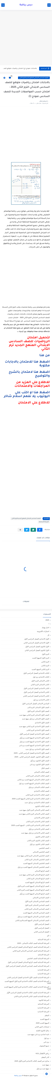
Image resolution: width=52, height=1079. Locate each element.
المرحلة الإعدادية (43, 970)
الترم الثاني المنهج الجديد (40, 669)
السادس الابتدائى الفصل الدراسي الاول (35, 703)
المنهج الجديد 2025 (42, 1023)
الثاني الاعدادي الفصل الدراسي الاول (36, 692)
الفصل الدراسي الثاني (41, 932)
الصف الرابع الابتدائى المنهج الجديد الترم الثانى (33, 890)
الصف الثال (45, 768)
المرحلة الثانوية (44, 1000)
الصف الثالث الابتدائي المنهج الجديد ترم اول (34, 783)
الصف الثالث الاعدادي (41, 791)
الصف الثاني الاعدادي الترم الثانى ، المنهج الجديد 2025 (30, 825)
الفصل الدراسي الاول (41, 928)
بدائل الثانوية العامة (42, 1031)
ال (48, 635)
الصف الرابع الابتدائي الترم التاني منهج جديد (34, 875)
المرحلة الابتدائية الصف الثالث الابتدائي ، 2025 (33, 943)
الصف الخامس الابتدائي (41, 852)
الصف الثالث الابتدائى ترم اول (38, 787)
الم (48, 936)
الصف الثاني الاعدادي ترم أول (39, 829)
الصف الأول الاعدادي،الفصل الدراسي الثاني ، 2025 (31, 753)
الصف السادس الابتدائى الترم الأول (37, 901)
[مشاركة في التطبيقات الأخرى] (20, 530)
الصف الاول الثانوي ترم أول (39, 761)
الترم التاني (45, 662)
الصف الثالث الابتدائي (41, 772)
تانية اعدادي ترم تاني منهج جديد (38, 1034)
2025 (47, 620)
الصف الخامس (44, 848)
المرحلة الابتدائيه (43, 955)
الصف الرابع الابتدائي (42, 871)
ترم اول (46, 1038)
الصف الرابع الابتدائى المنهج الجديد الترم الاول (33, 886)
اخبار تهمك (45, 627)
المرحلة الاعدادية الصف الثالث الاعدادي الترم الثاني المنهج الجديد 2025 (27, 988)
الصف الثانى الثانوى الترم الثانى (38, 840)
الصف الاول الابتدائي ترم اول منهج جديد (35, 719)
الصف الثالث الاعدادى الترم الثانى (37, 795)
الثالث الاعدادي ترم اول (41, 677)
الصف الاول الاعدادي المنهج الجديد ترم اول (34, 742)
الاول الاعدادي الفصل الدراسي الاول (36, 639)
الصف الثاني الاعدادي (41, 818)
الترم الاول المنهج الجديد (40, 658)
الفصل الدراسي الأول (41, 924)
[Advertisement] (26, 38)
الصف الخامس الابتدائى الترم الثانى (37, 859)
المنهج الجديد (44, 1019)
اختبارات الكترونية (43, 631)
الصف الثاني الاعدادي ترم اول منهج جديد (35, 833)
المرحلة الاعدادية (43, 974)
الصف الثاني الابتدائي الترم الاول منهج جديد (34, 810)
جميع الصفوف (44, 1046)
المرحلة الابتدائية (44, 522)
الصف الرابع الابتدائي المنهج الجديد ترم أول (34, 894)
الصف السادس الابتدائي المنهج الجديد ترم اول (33, 916)
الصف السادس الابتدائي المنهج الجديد (36, 913)
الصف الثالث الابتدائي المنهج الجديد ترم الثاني (33, 780)
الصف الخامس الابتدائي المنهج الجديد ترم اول (33, 867)
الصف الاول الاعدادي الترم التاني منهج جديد (34, 726)
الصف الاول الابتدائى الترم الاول (38, 711)
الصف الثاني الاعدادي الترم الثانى (37, 821)
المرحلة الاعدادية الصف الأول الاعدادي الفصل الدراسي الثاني (28, 977)
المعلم (47, 1015)
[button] (39, 530)
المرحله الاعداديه (43, 1011)
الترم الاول (45, 654)
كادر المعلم (45, 1057)
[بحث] (3, 5)
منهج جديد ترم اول (42, 1069)
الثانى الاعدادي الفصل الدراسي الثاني (36, 696)
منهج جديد (45, 1065)
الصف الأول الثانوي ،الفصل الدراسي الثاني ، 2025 (31, 757)
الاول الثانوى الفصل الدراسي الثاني (37, 650)
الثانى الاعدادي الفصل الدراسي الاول (36, 688)
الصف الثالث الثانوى (42, 806)
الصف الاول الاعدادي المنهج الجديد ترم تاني (34, 745)
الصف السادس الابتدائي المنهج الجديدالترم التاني (33, 77)
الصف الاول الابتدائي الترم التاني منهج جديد (34, 715)
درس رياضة (26, 5)
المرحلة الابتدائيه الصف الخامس (38, 958)
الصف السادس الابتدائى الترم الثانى (36, 909)
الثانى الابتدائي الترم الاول (40, 681)
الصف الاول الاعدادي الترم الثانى (37, 730)
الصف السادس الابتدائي (41, 897)
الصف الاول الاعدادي (42, 722)
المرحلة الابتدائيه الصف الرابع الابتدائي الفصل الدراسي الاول (28, 962)
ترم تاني (46, 1042)
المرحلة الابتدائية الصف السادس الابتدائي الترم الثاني (31, 951)
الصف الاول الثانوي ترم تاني (39, 764)
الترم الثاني (45, 665)
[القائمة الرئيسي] (49, 5)
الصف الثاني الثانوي (42, 837)
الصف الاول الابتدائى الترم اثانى (38, 707)
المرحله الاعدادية (43, 1008)
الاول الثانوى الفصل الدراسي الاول (37, 646)
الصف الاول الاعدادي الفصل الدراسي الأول (34, 734)
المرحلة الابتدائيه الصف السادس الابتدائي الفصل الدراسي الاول (27, 966)
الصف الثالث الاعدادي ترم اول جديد (37, 802)
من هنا (44, 355)
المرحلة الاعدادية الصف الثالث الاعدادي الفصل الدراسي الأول (28, 992)
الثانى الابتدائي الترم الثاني (40, 684)
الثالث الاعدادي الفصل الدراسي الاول (36, 673)
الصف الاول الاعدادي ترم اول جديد (37, 749)
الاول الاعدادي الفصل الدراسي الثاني (36, 643)
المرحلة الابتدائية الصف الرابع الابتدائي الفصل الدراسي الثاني (28, 947)
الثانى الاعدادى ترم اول (41, 700)
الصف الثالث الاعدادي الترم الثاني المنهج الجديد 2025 (30, 799)
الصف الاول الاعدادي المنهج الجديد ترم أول (34, 738)
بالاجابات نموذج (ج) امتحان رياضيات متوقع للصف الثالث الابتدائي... (20, 68)
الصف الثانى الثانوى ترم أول (39, 844)
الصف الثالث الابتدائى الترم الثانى (37, 776)
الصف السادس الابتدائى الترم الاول (37, 905)
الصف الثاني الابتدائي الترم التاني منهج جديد (34, 814)
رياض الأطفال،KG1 (42, 1053)
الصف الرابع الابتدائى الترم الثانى (37, 878)
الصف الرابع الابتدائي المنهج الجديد (37, 882)
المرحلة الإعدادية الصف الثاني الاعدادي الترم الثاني (31, 996)
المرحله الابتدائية (43, 1004)
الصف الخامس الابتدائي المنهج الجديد (36, 863)
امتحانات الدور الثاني (42, 1027)
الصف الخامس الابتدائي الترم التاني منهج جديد (33, 856)
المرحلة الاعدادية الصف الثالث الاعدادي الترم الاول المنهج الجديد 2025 (28, 982)
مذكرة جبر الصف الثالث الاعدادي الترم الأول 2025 (31, 1061)
